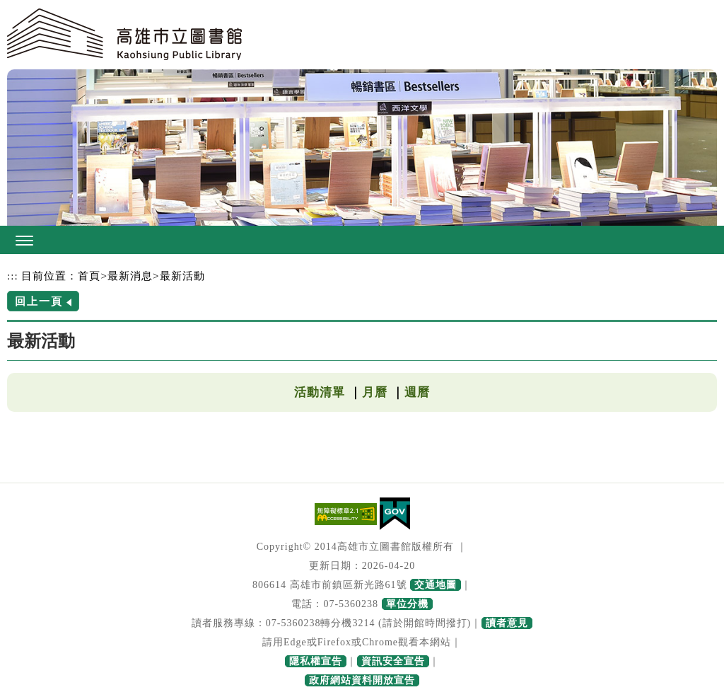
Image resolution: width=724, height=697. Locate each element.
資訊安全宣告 (393, 661)
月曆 (374, 392)
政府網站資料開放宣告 (362, 680)
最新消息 (130, 276)
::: (12, 276)
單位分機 (407, 604)
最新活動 (182, 276)
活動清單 (319, 392)
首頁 (89, 276)
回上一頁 (39, 301)
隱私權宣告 (315, 661)
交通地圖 (435, 585)
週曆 (417, 392)
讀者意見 (507, 623)
